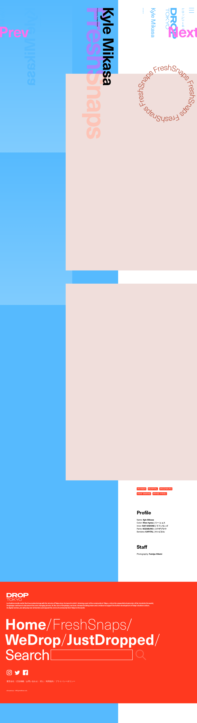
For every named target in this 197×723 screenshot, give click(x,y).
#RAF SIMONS (143, 493)
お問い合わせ (32, 681)
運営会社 (10, 681)
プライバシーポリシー (65, 681)
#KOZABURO (166, 488)
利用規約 (50, 681)
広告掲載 (20, 681)
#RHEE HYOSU (159, 493)
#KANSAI (141, 488)
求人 (42, 681)
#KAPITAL (152, 488)
